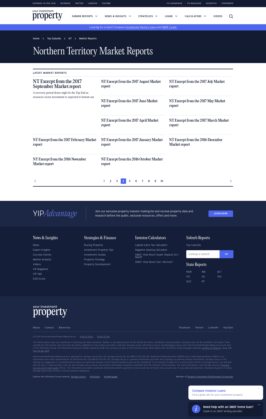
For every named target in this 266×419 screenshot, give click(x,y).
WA (204, 272)
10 (162, 181)
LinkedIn (92, 3)
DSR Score (39, 279)
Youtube (106, 3)
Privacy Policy (86, 337)
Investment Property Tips (98, 250)
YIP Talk (37, 274)
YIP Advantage (174, 3)
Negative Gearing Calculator (151, 250)
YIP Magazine (194, 3)
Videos (217, 16)
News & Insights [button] (118, 16)
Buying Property (93, 245)
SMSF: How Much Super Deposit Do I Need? (157, 256)
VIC (188, 277)
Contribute (227, 3)
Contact (49, 328)
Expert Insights (41, 250)
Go (226, 254)
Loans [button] (171, 16)
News (36, 245)
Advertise (211, 3)
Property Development (97, 264)
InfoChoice (95, 377)
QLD (188, 281)
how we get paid (41, 351)
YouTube (228, 328)
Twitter (79, 3)
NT (203, 281)
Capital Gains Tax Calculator (151, 245)
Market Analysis (42, 260)
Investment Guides (95, 255)
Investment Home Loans (141, 27)
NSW (189, 272)
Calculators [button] (195, 16)
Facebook (65, 3)
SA (203, 277)
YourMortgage (111, 377)
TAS (219, 277)
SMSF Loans (169, 27)
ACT (219, 272)
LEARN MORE (221, 214)
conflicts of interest (211, 348)
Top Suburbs (193, 245)
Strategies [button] (148, 16)
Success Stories (42, 255)
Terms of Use (103, 337)
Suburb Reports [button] (85, 16)
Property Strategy (94, 260)
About (36, 328)
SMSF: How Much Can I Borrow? (154, 262)
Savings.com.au (78, 377)
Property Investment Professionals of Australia (210, 377)
